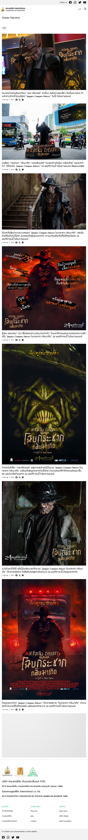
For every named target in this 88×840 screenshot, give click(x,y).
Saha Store (63, 811)
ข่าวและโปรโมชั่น (7, 811)
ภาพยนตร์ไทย (7, 816)
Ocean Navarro (11, 18)
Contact (33, 821)
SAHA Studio (63, 816)
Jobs (32, 816)
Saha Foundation (65, 821)
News (4, 28)
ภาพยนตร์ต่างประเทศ (9, 821)
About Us (34, 811)
